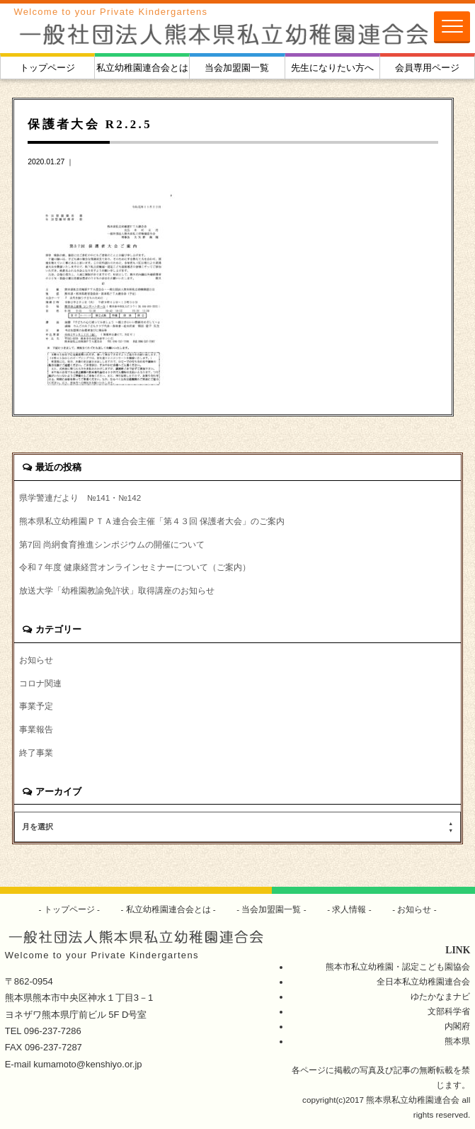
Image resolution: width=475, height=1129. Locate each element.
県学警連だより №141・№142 (80, 497)
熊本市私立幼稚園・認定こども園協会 (398, 966)
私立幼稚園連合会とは (142, 67)
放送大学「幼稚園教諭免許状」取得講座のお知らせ (116, 590)
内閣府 (457, 1026)
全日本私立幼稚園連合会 (423, 981)
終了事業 (36, 752)
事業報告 (36, 729)
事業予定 (36, 705)
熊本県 (457, 1040)
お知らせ (36, 659)
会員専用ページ (427, 67)
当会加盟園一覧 (237, 67)
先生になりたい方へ (332, 67)
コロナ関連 (40, 683)
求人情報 (349, 909)
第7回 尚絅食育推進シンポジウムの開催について (112, 544)
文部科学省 (449, 1011)
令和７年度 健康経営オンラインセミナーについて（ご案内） (135, 567)
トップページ (47, 67)
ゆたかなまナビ (440, 996)
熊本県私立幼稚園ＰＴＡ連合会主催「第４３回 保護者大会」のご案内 (152, 521)
